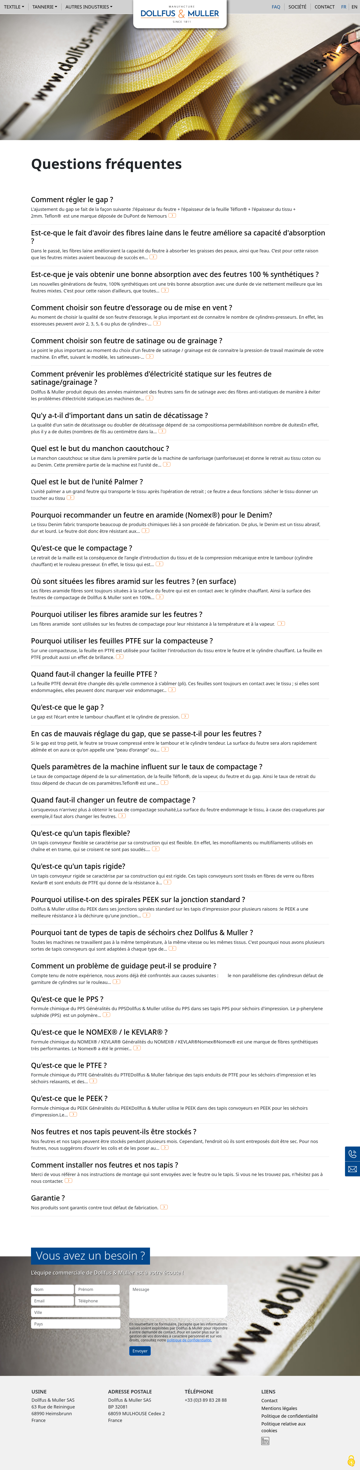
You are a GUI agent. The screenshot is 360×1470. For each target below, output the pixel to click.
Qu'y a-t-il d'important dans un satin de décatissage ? (119, 415)
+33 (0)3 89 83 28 (352, 1154)
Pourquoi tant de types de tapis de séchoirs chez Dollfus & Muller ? (142, 932)
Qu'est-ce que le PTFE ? (69, 1065)
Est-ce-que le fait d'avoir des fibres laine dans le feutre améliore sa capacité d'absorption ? (178, 237)
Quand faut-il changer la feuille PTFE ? (94, 674)
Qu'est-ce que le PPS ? (67, 999)
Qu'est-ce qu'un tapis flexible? (80, 833)
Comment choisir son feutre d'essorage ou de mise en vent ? (131, 307)
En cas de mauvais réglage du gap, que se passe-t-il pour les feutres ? (146, 733)
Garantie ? (48, 1198)
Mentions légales (279, 1408)
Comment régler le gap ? (72, 199)
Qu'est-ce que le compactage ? (81, 548)
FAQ (276, 7)
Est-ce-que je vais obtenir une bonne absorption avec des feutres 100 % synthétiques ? (175, 274)
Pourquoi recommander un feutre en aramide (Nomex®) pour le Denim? (151, 515)
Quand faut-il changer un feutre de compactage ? (113, 800)
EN (355, 7)
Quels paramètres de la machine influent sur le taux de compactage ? (146, 766)
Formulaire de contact (352, 1169)
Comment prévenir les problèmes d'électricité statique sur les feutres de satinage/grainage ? (151, 378)
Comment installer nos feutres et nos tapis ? (104, 1165)
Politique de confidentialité (289, 1416)
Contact (325, 7)
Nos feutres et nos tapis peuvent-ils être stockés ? (113, 1131)
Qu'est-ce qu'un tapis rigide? (78, 866)
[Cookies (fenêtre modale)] (351, 1461)
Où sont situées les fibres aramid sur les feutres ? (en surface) (133, 581)
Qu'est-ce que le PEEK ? (69, 1098)
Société (297, 7)
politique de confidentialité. (189, 1340)
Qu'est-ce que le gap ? (67, 707)
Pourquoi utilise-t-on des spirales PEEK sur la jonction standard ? (138, 899)
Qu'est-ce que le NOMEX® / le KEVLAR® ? (99, 1032)
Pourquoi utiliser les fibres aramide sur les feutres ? (116, 614)
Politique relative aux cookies (283, 1427)
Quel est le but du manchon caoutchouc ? (100, 448)
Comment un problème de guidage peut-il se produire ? (123, 965)
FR (343, 7)
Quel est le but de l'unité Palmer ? (87, 481)
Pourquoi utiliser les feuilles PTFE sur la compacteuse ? (122, 640)
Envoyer (140, 1351)
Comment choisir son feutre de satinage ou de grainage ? (126, 340)
